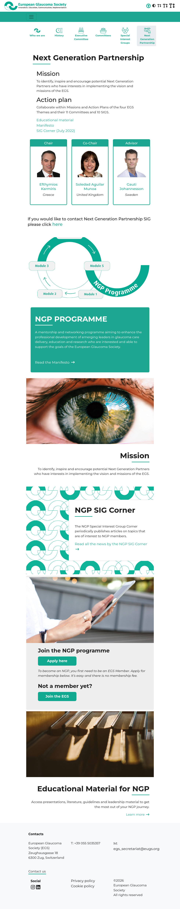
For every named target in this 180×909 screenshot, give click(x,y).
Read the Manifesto (55, 362)
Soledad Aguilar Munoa (90, 186)
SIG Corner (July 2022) (55, 130)
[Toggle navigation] (31, 16)
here (57, 224)
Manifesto (45, 125)
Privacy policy (83, 880)
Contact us (37, 871)
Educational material (55, 120)
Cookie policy (82, 886)
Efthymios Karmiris (48, 186)
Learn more (137, 814)
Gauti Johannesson (132, 186)
